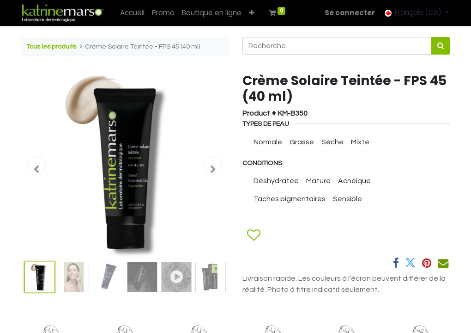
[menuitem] (134, 13)
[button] (253, 13)
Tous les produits (51, 46)
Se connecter (349, 13)
